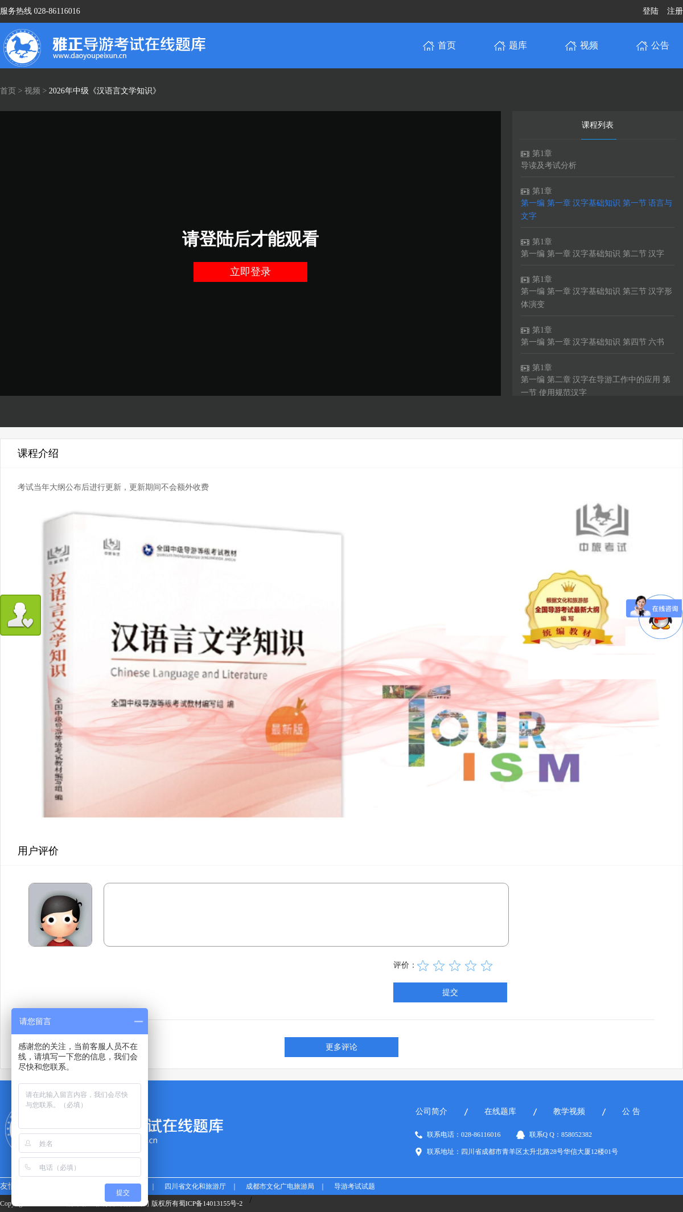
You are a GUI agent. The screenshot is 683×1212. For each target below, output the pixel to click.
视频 (32, 91)
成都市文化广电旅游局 (280, 1186)
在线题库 (500, 1111)
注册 (675, 11)
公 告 (631, 1111)
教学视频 (569, 1111)
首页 (8, 91)
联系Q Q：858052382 (560, 1135)
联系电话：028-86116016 (464, 1135)
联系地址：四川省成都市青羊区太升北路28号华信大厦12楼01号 (522, 1152)
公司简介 (431, 1111)
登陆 (651, 11)
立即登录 (250, 271)
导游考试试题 (354, 1186)
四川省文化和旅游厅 (195, 1186)
